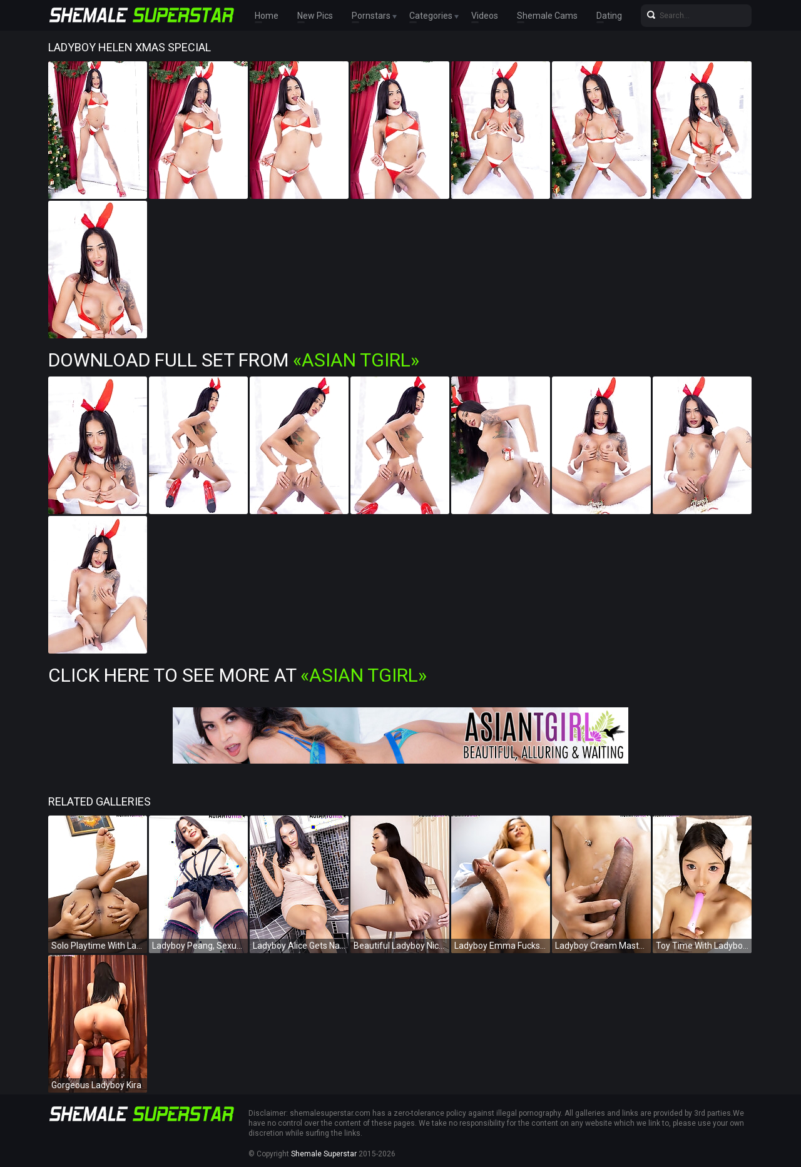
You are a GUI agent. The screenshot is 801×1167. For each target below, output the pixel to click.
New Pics (315, 16)
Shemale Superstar (324, 1153)
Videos (484, 16)
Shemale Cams (547, 16)
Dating (609, 16)
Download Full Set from (233, 360)
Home (266, 16)
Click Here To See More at (237, 675)
